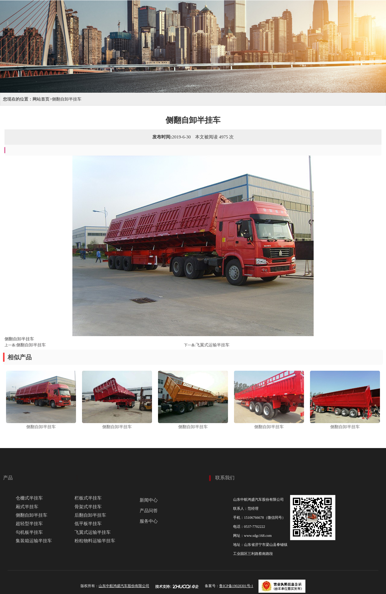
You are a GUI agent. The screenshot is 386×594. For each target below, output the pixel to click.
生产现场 (270, 33)
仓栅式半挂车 (29, 498)
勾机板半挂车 (29, 532)
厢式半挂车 (27, 506)
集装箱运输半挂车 (34, 540)
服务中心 (336, 33)
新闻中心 (149, 500)
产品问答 (149, 510)
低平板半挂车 (88, 523)
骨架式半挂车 (88, 506)
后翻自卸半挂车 (90, 515)
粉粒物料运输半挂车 (94, 540)
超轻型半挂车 (29, 523)
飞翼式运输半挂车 (212, 345)
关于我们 (204, 33)
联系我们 (369, 33)
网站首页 (170, 33)
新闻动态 (303, 33)
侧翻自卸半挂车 (31, 345)
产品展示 (237, 33)
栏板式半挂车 (88, 498)
